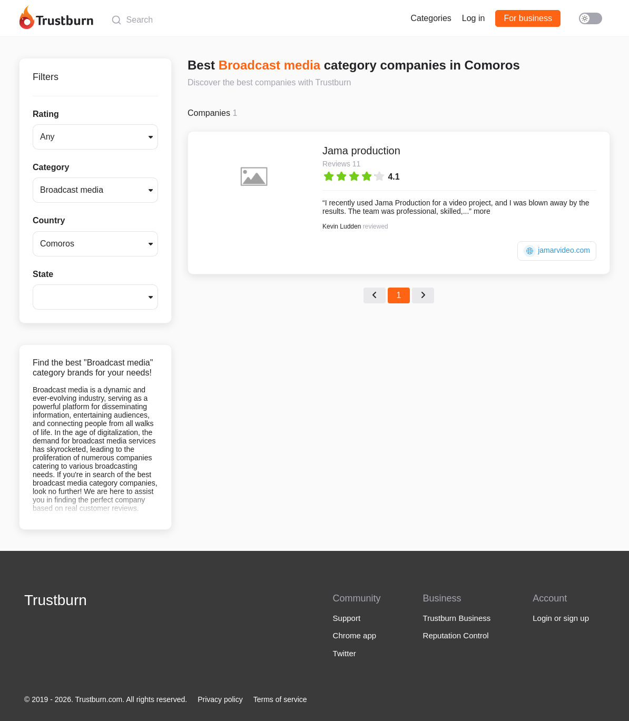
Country (49, 220)
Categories (430, 18)
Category (51, 167)
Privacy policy (220, 699)
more (482, 211)
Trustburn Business (457, 618)
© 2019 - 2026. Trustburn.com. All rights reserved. (105, 699)
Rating (46, 114)
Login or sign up (561, 618)
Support (347, 618)
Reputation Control (456, 635)
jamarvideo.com (557, 251)
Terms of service (280, 699)
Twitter (344, 653)
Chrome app (355, 635)
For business (528, 18)
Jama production (361, 150)
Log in (473, 18)
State (43, 274)
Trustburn (55, 600)
